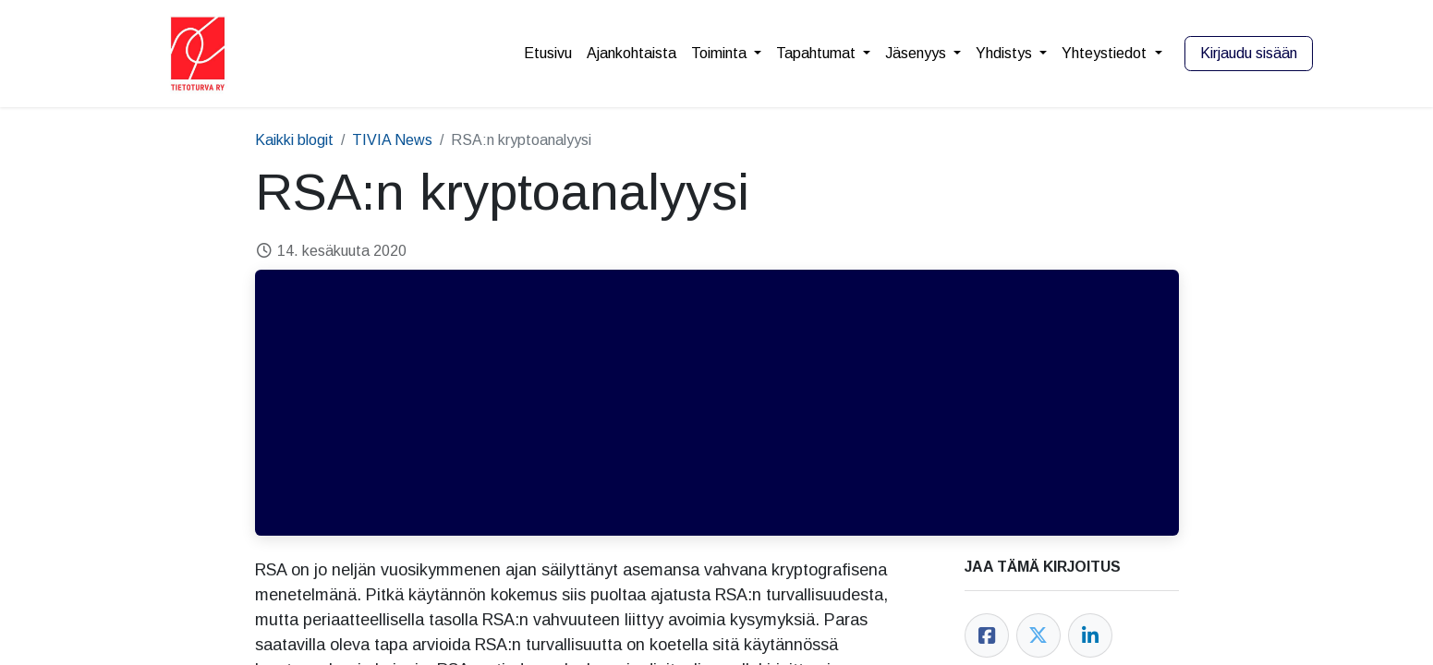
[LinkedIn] (1090, 635)
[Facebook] (987, 635)
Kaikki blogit (294, 140)
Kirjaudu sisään (1248, 53)
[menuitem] (547, 53)
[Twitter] (1038, 635)
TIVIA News (392, 140)
